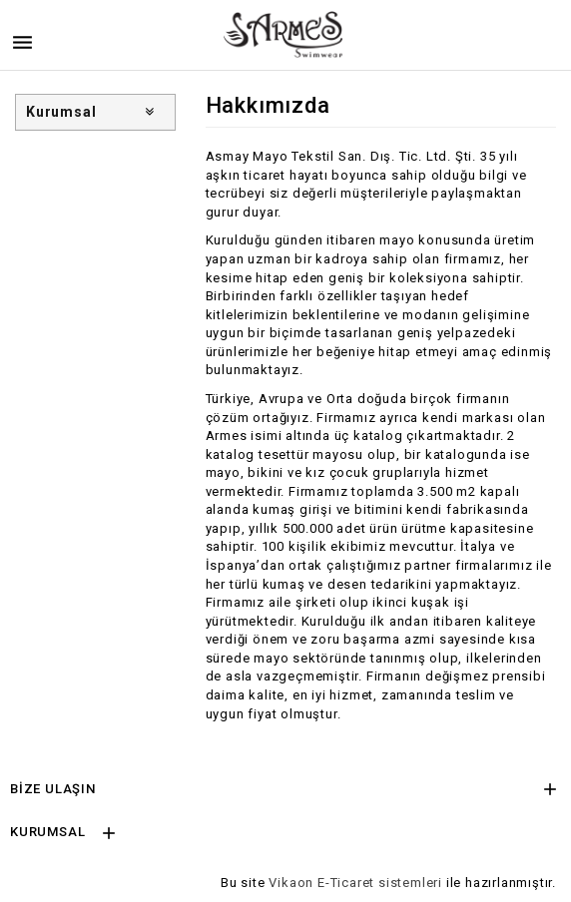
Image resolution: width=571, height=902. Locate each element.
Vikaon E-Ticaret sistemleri (355, 882)
